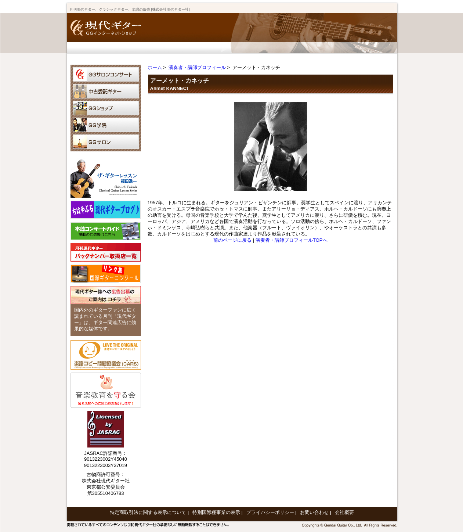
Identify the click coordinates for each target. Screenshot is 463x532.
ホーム (155, 67)
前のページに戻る (232, 240)
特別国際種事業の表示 (216, 512)
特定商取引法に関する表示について (148, 512)
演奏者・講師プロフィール (197, 67)
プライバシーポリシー (270, 512)
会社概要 (344, 512)
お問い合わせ (314, 512)
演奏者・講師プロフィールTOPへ (292, 240)
